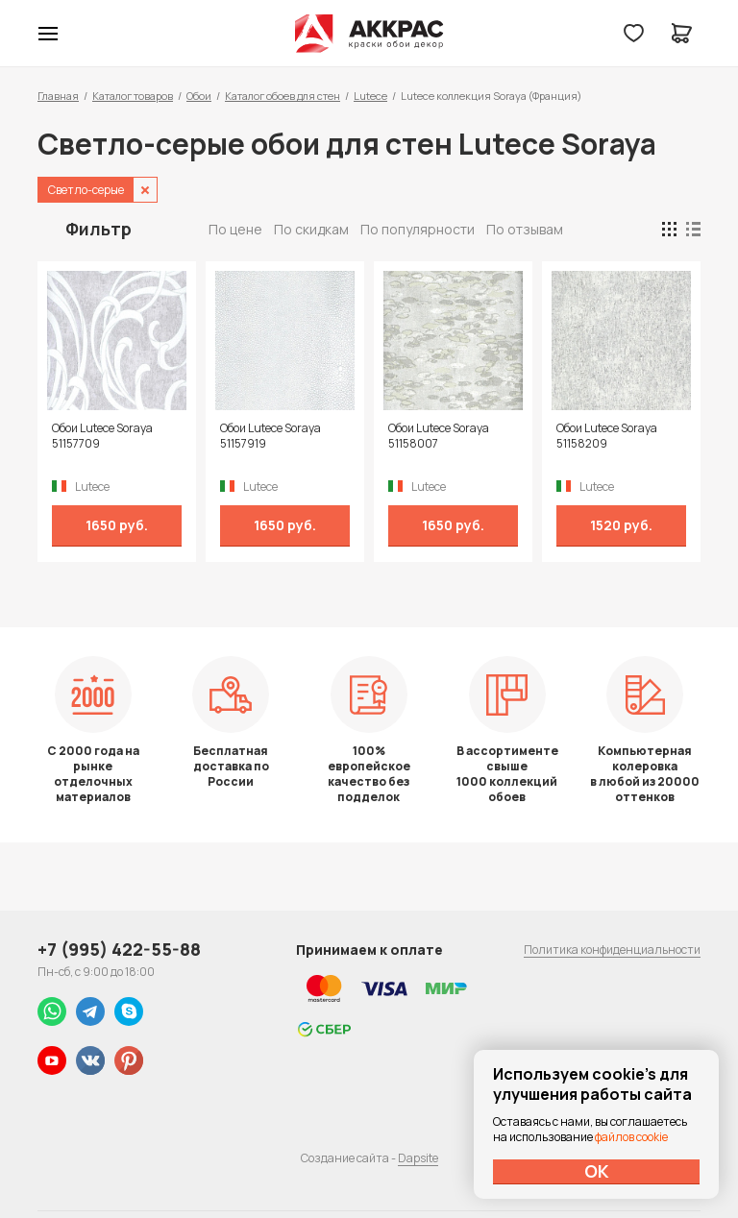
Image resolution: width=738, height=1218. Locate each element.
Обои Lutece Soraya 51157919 (270, 436)
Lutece (370, 95)
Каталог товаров (132, 95)
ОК (596, 1170)
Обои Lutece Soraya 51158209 (606, 436)
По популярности (417, 229)
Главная (58, 95)
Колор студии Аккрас (369, 33)
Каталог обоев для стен (282, 95)
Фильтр (98, 228)
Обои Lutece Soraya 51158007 (438, 436)
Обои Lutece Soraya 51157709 (102, 436)
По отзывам (524, 229)
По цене (235, 229)
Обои (198, 95)
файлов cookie (631, 1137)
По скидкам (311, 229)
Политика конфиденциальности (612, 949)
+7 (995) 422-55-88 (119, 949)
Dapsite (418, 1158)
